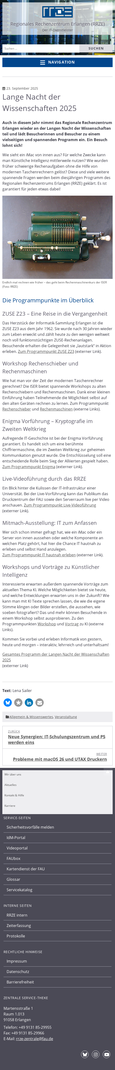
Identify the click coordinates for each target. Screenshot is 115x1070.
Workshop (47, 624)
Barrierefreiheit (20, 982)
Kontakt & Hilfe (14, 795)
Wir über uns (12, 774)
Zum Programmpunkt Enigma (28, 466)
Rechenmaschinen (56, 409)
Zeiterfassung (19, 925)
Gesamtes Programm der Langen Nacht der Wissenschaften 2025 (55, 657)
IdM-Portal (16, 837)
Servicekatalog (19, 889)
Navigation (57, 62)
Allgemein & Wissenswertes (31, 717)
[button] (8, 702)
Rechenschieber (16, 409)
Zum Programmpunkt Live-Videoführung (60, 505)
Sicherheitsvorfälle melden (30, 827)
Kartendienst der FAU (26, 869)
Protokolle (16, 936)
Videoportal (17, 848)
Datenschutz (18, 971)
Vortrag (72, 624)
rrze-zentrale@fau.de (34, 1038)
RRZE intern (17, 915)
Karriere (9, 806)
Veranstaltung (66, 717)
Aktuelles (10, 785)
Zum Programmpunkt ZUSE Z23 (46, 351)
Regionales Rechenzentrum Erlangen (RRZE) (57, 24)
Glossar (13, 879)
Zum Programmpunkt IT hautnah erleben (39, 555)
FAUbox (13, 858)
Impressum (17, 961)
